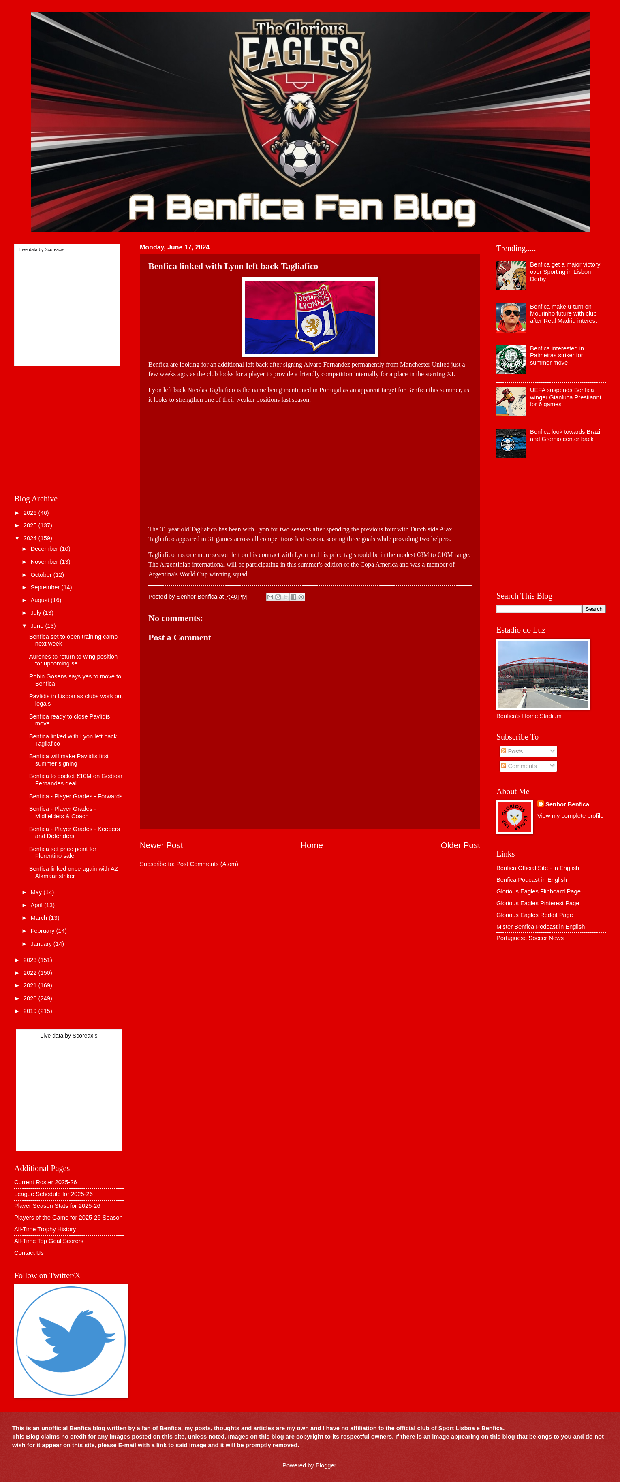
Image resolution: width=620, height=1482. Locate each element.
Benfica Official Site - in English (537, 868)
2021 (31, 985)
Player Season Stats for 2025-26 (57, 1206)
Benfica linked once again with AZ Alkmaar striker (73, 872)
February (43, 931)
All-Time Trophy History (45, 1229)
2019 (31, 1011)
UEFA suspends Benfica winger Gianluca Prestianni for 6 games (565, 397)
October (41, 574)
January (41, 943)
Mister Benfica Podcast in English (540, 926)
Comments (519, 766)
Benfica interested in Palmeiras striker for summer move (557, 355)
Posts (512, 751)
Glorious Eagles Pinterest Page (537, 903)
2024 (31, 538)
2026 (31, 513)
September (45, 587)
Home (312, 845)
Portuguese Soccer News (530, 938)
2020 (31, 998)
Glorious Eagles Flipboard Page (538, 891)
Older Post (460, 845)
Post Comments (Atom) (207, 864)
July (36, 613)
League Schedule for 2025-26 (53, 1194)
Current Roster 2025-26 (45, 1182)
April (37, 905)
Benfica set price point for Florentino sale (62, 852)
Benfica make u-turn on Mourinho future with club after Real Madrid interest (563, 313)
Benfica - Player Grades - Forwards (76, 796)
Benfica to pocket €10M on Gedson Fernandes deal (75, 780)
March (39, 918)
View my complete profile (570, 815)
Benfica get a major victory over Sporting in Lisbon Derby (565, 271)
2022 (31, 973)
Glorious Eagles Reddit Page (534, 915)
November (45, 562)
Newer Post (161, 845)
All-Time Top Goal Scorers (48, 1241)
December (45, 549)
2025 (31, 525)
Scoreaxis (54, 249)
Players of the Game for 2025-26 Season (68, 1217)
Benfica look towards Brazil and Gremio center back (566, 435)
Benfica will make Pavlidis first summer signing (69, 760)
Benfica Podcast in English (531, 879)
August (40, 600)
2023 (31, 960)
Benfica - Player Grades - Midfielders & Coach (62, 812)
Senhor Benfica (567, 804)
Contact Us (29, 1253)
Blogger (326, 1465)
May (36, 892)
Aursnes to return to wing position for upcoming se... (73, 660)
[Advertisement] (310, 461)
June (37, 626)
